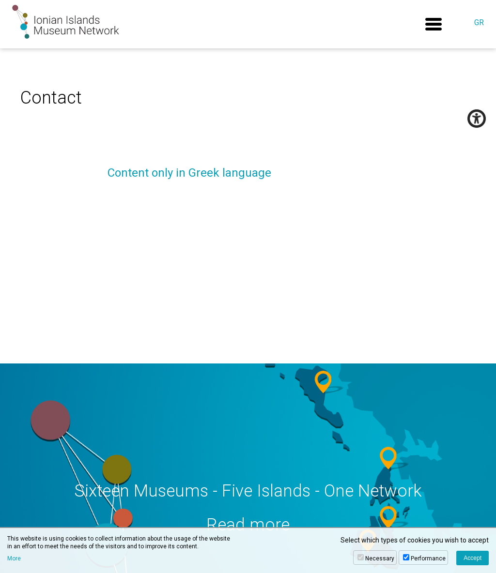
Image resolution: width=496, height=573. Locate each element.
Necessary (379, 558)
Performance (428, 558)
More (14, 558)
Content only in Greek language (189, 173)
